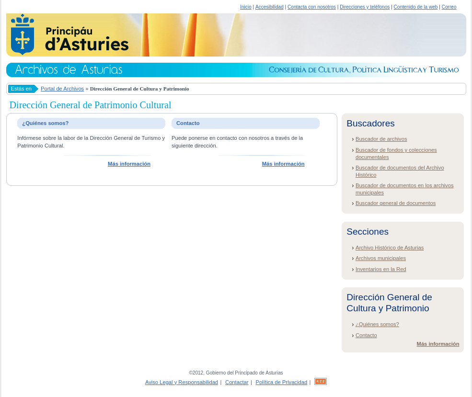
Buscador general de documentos (396, 203)
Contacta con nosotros (312, 7)
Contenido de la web (416, 7)
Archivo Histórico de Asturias (390, 247)
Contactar (237, 382)
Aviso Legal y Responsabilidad (181, 382)
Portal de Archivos (62, 88)
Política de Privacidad (282, 382)
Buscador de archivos (381, 139)
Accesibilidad (269, 7)
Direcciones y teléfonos (365, 7)
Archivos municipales (381, 258)
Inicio (246, 7)
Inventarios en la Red (381, 269)
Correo (449, 7)
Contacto (366, 335)
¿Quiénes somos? (377, 324)
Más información (129, 164)
